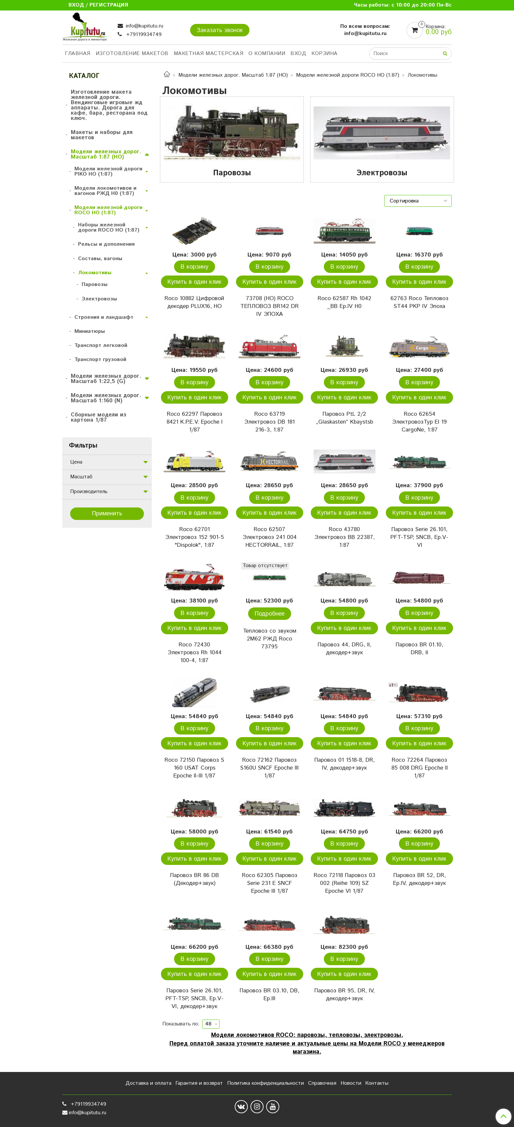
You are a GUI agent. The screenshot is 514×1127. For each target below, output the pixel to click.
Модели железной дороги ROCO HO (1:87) (347, 75)
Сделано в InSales (430, 1108)
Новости (351, 1083)
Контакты (376, 1083)
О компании (266, 53)
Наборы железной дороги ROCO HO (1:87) (108, 227)
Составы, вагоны (100, 258)
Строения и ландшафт (103, 317)
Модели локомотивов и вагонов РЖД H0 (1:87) (105, 190)
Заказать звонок (220, 30)
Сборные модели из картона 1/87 (98, 417)
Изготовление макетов (132, 53)
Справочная (322, 1083)
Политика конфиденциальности (265, 1083)
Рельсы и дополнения (106, 244)
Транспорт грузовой (100, 359)
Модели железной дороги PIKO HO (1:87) (108, 171)
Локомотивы (94, 273)
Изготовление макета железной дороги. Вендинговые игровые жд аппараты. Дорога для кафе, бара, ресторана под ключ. (109, 105)
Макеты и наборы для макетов (101, 135)
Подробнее (270, 614)
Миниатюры (89, 331)
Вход (298, 53)
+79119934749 (143, 34)
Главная (77, 53)
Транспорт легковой (100, 345)
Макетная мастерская (209, 53)
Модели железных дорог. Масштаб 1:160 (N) (106, 398)
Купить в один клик (195, 282)
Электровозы (99, 299)
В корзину (194, 267)
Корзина (324, 53)
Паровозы (95, 284)
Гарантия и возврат (199, 1083)
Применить (107, 513)
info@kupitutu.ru (143, 26)
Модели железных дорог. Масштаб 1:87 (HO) (233, 75)
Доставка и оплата (148, 1083)
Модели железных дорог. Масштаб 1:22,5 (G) (106, 378)
